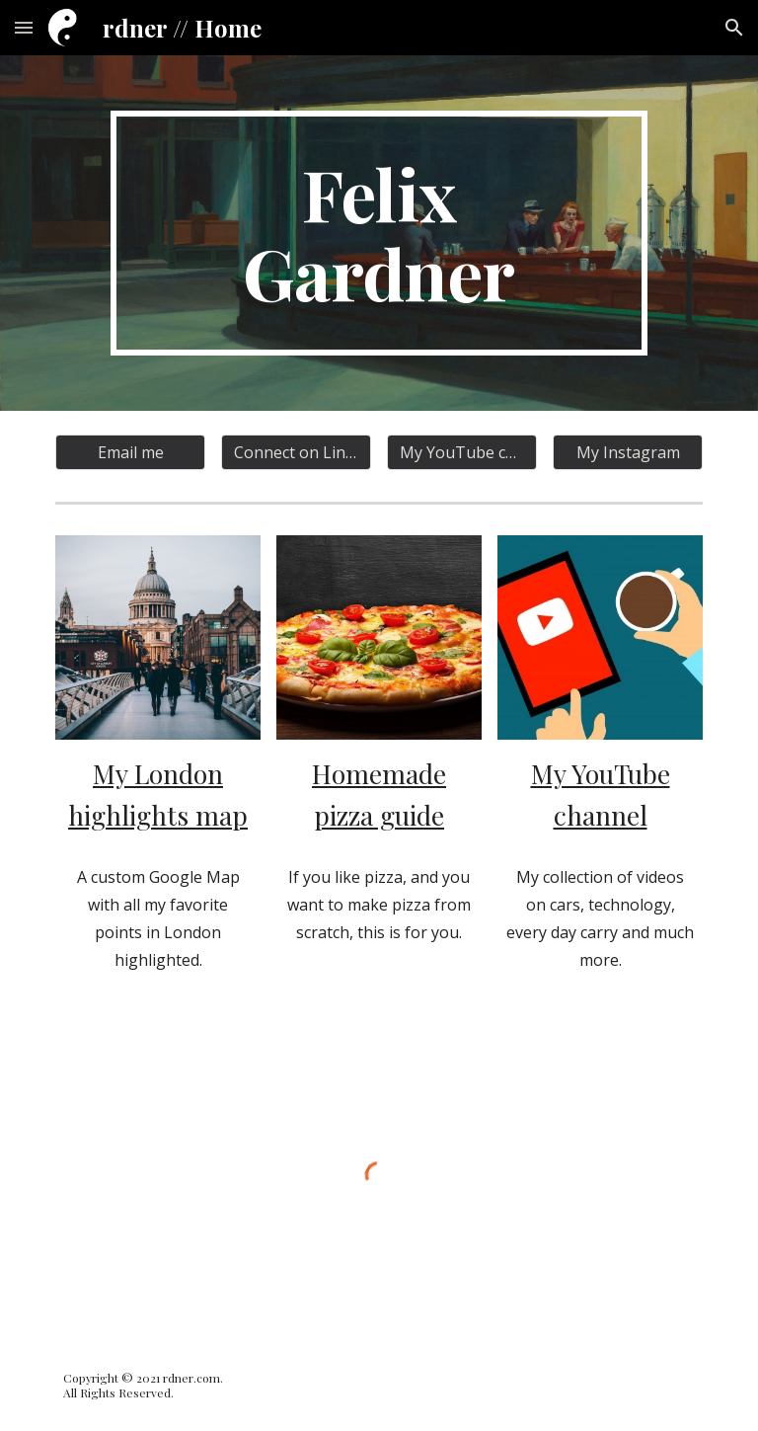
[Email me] (129, 452)
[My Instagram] (627, 452)
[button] (23, 27)
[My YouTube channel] (461, 452)
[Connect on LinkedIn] (295, 452)
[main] (378, 233)
